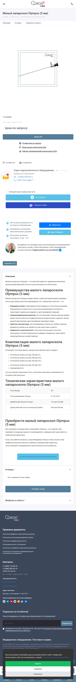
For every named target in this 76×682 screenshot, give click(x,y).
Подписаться (67, 623)
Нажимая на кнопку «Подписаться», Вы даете (38, 629)
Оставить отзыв (38, 489)
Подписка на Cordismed (15, 612)
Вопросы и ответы (34, 23)
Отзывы (19, 23)
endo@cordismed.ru (25, 177)
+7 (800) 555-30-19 (10, 569)
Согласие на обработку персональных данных (19, 548)
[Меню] (4, 4)
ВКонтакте (55, 225)
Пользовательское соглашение (14, 544)
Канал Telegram (55, 232)
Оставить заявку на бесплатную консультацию (38, 457)
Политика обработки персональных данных (19, 534)
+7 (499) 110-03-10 (10, 566)
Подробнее (38, 669)
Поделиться (9, 263)
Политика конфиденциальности (14, 541)
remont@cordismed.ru (10, 586)
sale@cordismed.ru (9, 582)
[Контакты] (72, 4)
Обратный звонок (9, 571)
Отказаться (38, 674)
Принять (38, 664)
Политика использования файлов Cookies (18, 537)
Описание (6, 23)
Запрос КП (38, 137)
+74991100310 (22, 180)
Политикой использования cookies (55, 657)
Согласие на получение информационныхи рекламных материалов (18, 552)
